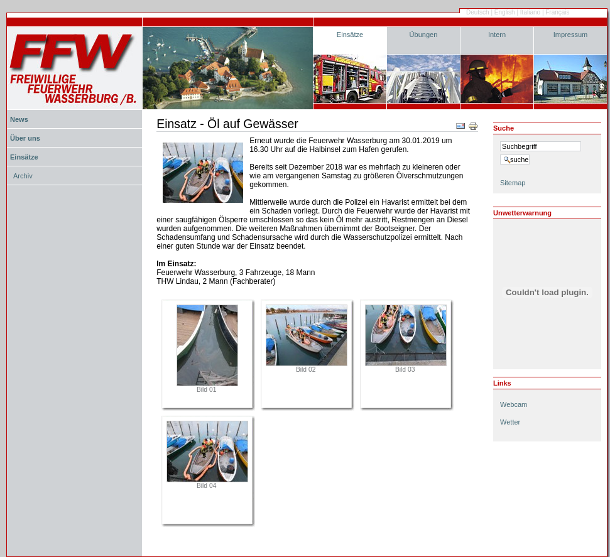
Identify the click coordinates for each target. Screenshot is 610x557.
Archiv (23, 176)
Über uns (25, 138)
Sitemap (512, 183)
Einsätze (350, 34)
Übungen (424, 34)
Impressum (570, 34)
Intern (497, 34)
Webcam (513, 404)
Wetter (510, 422)
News (19, 119)
